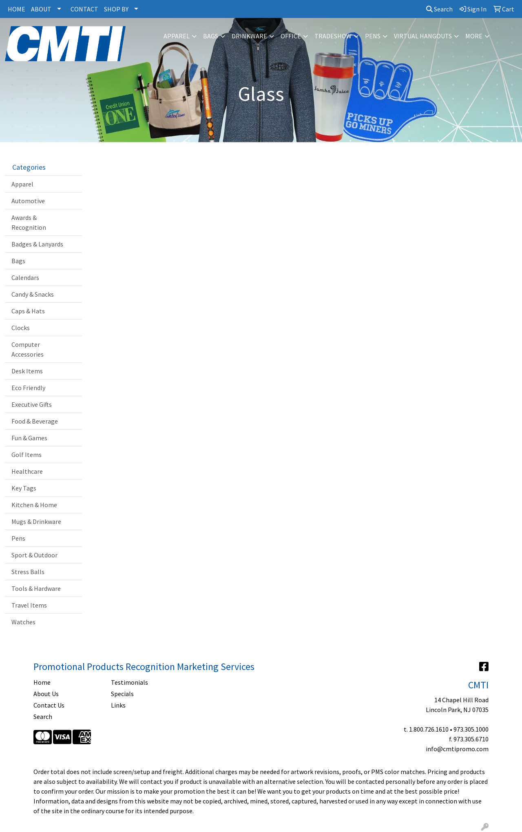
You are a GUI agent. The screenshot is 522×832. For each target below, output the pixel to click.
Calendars (25, 277)
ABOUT (41, 9)
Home (42, 682)
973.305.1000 (471, 729)
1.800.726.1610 (429, 729)
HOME (16, 9)
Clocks (20, 328)
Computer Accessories (27, 349)
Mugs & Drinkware (36, 521)
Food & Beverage (34, 421)
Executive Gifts (31, 404)
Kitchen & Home (34, 505)
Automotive (28, 201)
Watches (23, 622)
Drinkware (249, 36)
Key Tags (23, 488)
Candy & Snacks (32, 294)
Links (118, 705)
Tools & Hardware (36, 588)
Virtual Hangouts (423, 36)
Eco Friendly (28, 388)
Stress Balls (27, 572)
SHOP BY (116, 9)
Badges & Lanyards (37, 244)
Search (439, 9)
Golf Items (26, 454)
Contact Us (48, 705)
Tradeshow (333, 36)
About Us (46, 694)
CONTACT (84, 9)
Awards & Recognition (28, 222)
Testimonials (129, 682)
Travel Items (29, 605)
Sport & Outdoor (34, 555)
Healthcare (27, 471)
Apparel (177, 36)
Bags (210, 36)
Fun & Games (29, 438)
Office (291, 36)
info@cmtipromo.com (457, 749)
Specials (122, 694)
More (473, 36)
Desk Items (27, 371)
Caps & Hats (28, 311)
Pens (372, 36)
